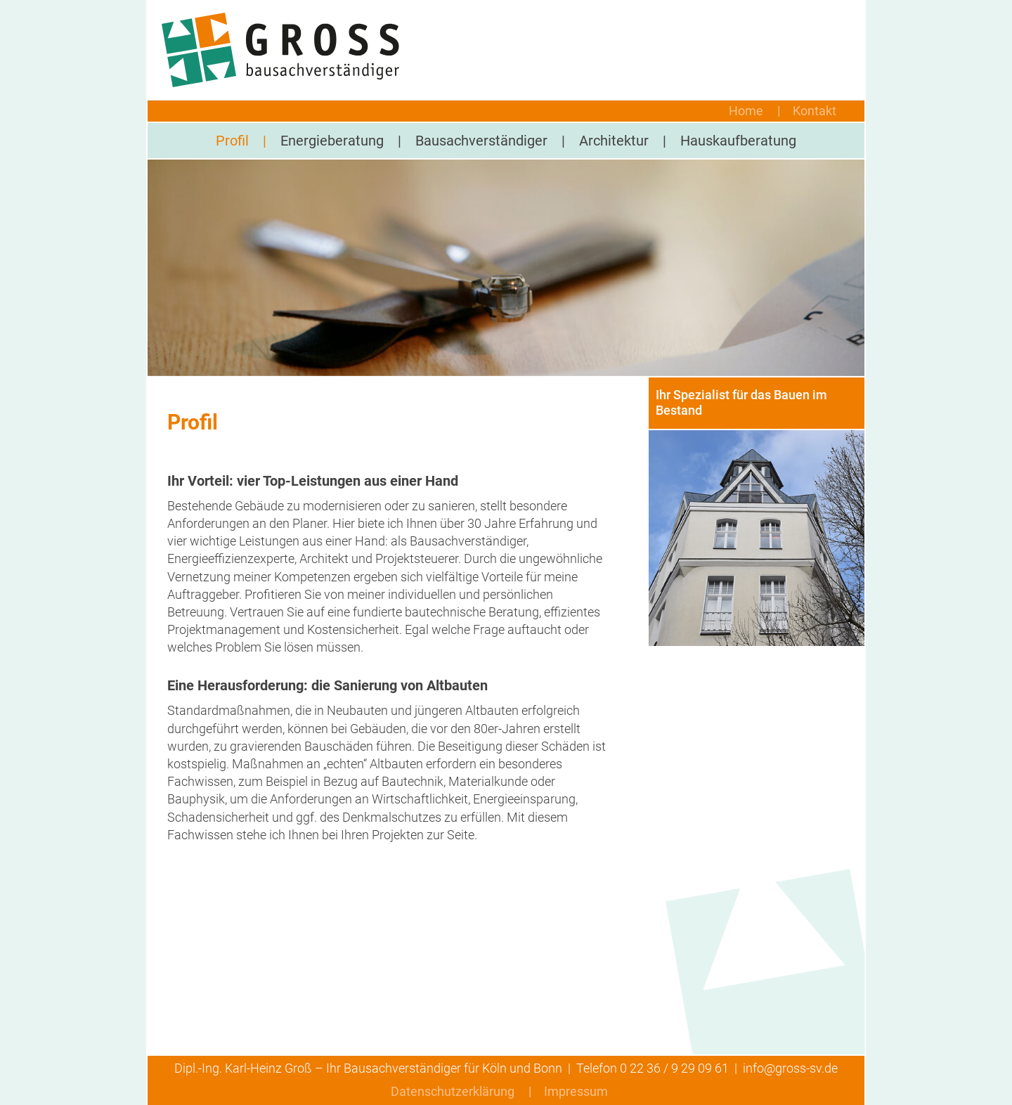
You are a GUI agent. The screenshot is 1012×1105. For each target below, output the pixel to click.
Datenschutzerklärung (452, 1091)
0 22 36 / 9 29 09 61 (674, 1068)
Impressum (576, 1091)
